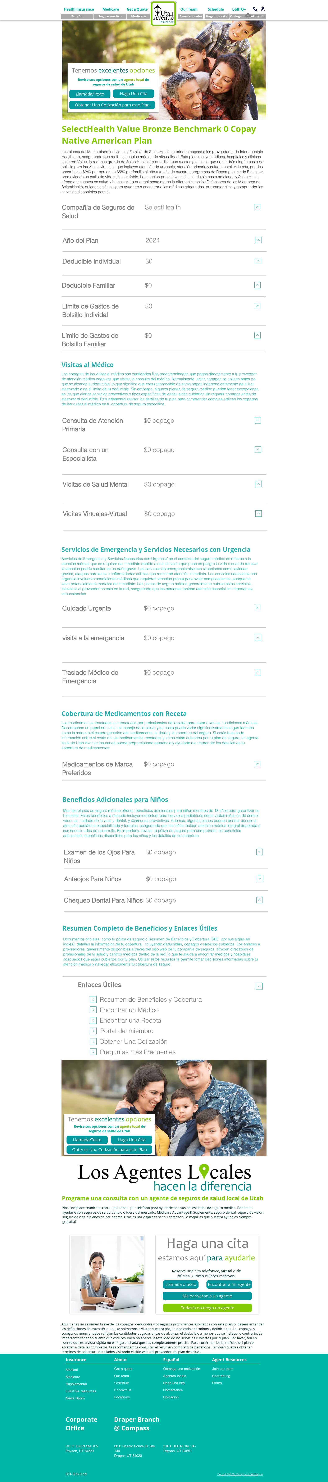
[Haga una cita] (217, 16)
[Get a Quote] (137, 9)
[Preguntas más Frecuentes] (138, 1052)
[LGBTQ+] (239, 9)
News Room (75, 1398)
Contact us (122, 1390)
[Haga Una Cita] (133, 93)
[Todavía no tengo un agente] (207, 1308)
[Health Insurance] (79, 9)
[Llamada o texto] (181, 1284)
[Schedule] (216, 9)
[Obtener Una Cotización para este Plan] (112, 105)
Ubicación (171, 1397)
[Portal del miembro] (127, 1031)
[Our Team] (189, 9)
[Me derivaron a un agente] (207, 1296)
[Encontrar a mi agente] (229, 1284)
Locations (122, 1397)
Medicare (73, 1377)
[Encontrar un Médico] (129, 1010)
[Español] (77, 16)
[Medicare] (110, 9)
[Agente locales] (190, 16)
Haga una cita (174, 1383)
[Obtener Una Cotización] (133, 1041)
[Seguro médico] (110, 16)
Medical (72, 1370)
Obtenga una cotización (181, 1369)
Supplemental (76, 1384)
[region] (164, 215)
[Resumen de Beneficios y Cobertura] (150, 999)
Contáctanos (173, 1390)
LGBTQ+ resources (81, 1391)
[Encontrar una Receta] (130, 1020)
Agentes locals (174, 1376)
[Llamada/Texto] (89, 94)
